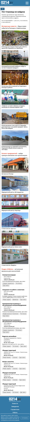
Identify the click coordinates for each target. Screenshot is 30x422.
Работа (15, 412)
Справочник (15, 409)
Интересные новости (9, 26)
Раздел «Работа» (7, 269)
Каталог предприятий (9, 153)
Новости (15, 403)
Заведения (15, 406)
